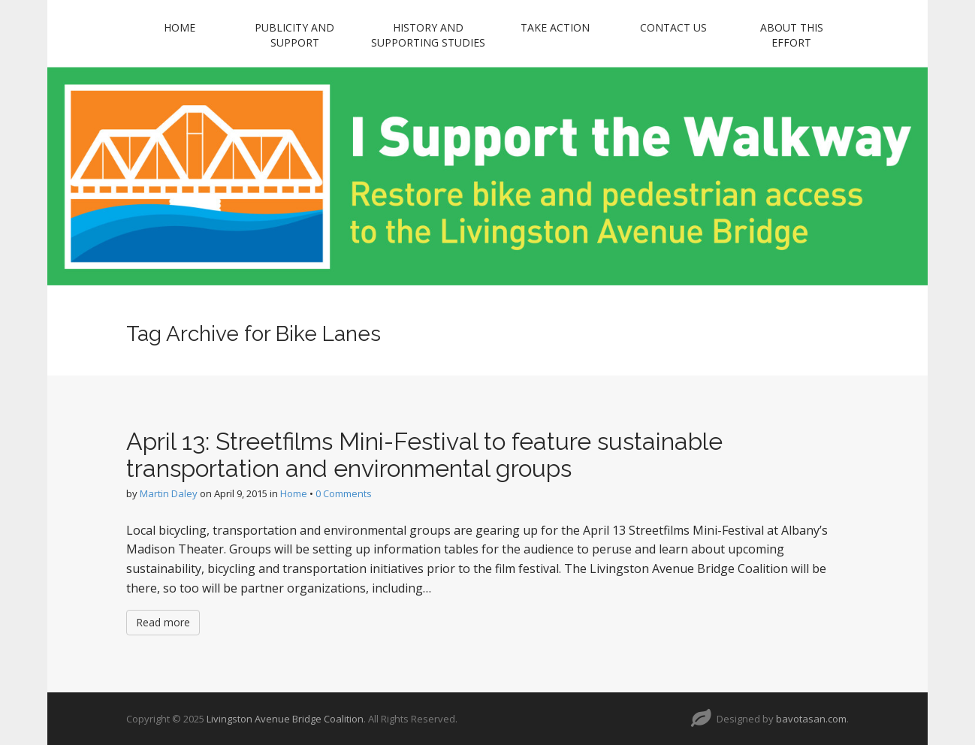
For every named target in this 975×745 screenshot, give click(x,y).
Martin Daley (169, 493)
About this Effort (791, 35)
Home (179, 27)
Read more (163, 622)
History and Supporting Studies (428, 35)
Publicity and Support (294, 35)
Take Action (555, 27)
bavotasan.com (811, 718)
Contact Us (673, 27)
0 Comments (343, 493)
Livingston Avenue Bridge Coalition (285, 718)
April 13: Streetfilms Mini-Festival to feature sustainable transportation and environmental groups (424, 454)
